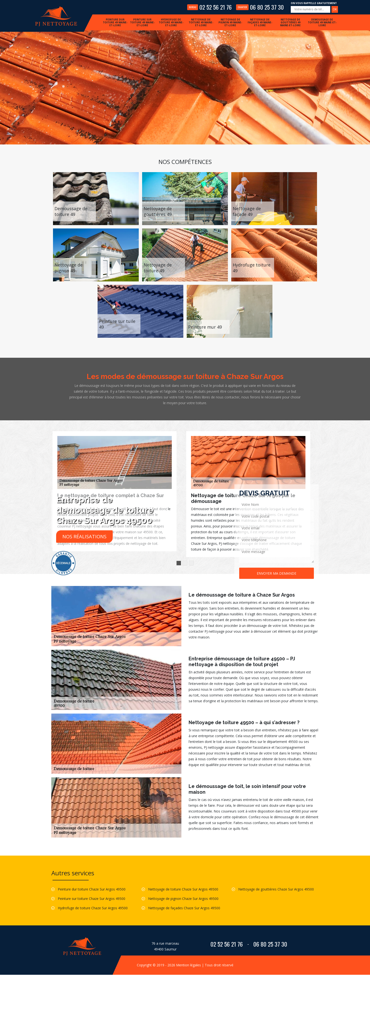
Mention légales (188, 965)
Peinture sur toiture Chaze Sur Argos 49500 (91, 898)
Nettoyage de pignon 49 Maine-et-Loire (230, 22)
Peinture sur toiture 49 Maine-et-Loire (142, 22)
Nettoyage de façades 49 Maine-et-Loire (260, 22)
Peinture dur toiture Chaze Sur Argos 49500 (92, 889)
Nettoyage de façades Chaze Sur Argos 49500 (184, 908)
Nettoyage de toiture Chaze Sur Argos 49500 (183, 889)
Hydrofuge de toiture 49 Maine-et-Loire (171, 22)
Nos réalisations (84, 536)
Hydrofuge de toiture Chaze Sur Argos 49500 (93, 908)
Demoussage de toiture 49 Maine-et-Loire (322, 22)
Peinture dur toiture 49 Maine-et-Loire (115, 22)
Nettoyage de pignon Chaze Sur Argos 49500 (183, 898)
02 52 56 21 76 (209, 7)
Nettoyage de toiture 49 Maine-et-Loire (201, 22)
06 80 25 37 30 (260, 7)
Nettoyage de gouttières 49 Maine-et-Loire (290, 22)
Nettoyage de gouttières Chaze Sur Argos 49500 (276, 889)
